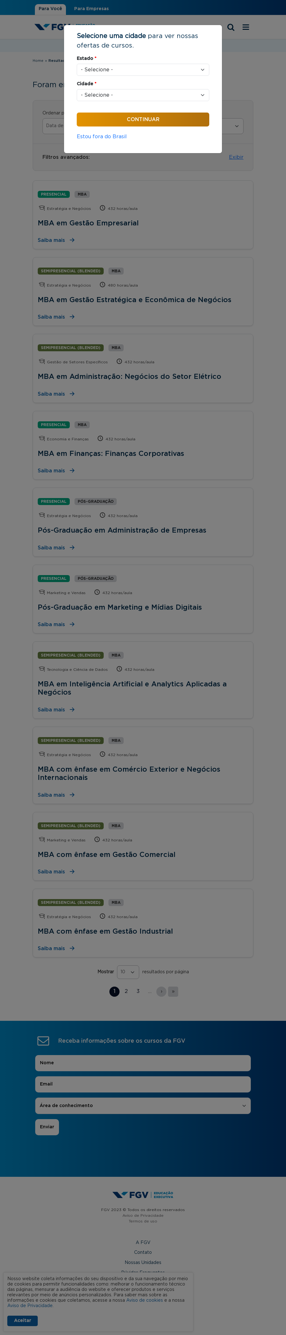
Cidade (86, 84)
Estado (86, 58)
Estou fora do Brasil (102, 136)
